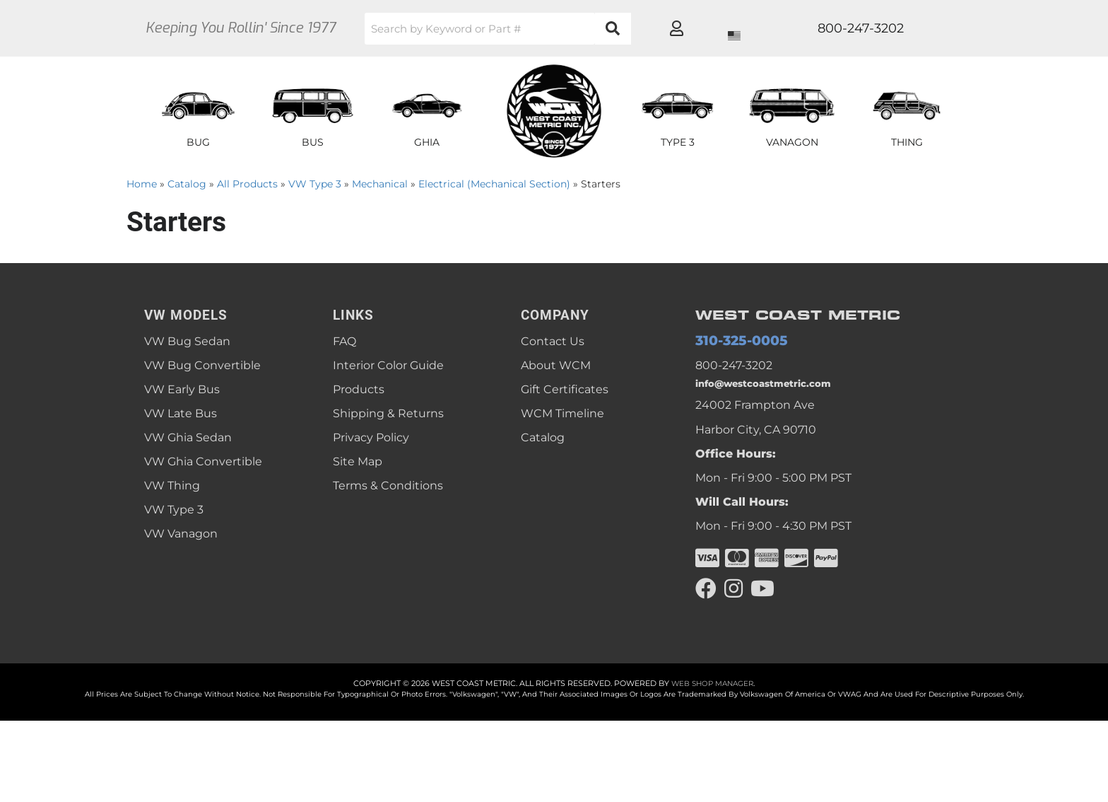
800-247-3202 (733, 367)
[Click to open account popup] (918, 28)
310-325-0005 (733, 342)
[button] (543, 29)
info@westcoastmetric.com (773, 388)
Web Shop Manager (712, 692)
